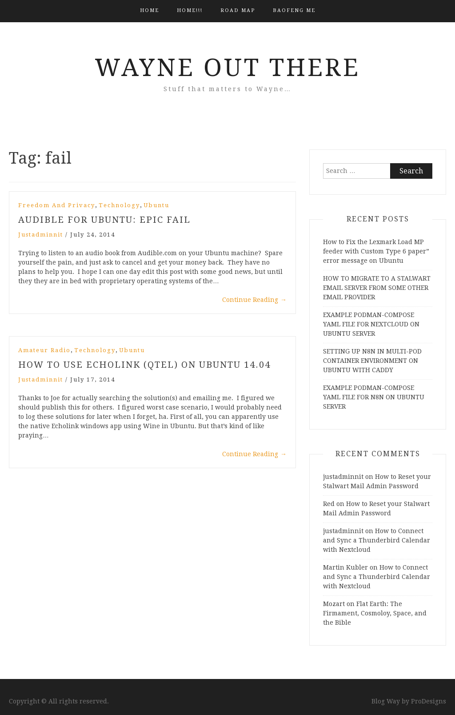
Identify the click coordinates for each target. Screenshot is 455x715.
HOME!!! (190, 10)
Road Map (237, 10)
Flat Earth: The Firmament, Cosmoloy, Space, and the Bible (375, 613)
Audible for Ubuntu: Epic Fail (104, 219)
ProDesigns (428, 701)
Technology (119, 205)
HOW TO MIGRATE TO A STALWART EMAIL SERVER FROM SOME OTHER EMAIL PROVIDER (377, 288)
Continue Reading (254, 299)
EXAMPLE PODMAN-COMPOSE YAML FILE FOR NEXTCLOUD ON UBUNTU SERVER (371, 324)
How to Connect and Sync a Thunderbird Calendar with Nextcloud (376, 540)
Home (149, 10)
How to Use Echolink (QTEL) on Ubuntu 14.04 (144, 364)
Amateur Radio (44, 350)
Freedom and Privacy (56, 205)
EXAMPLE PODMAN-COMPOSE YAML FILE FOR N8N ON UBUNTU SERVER (373, 397)
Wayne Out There (227, 67)
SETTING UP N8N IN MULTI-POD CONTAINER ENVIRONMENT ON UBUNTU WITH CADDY (372, 361)
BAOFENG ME (294, 10)
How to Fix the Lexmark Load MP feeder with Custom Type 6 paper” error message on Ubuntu (376, 251)
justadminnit (40, 234)
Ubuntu (156, 205)
